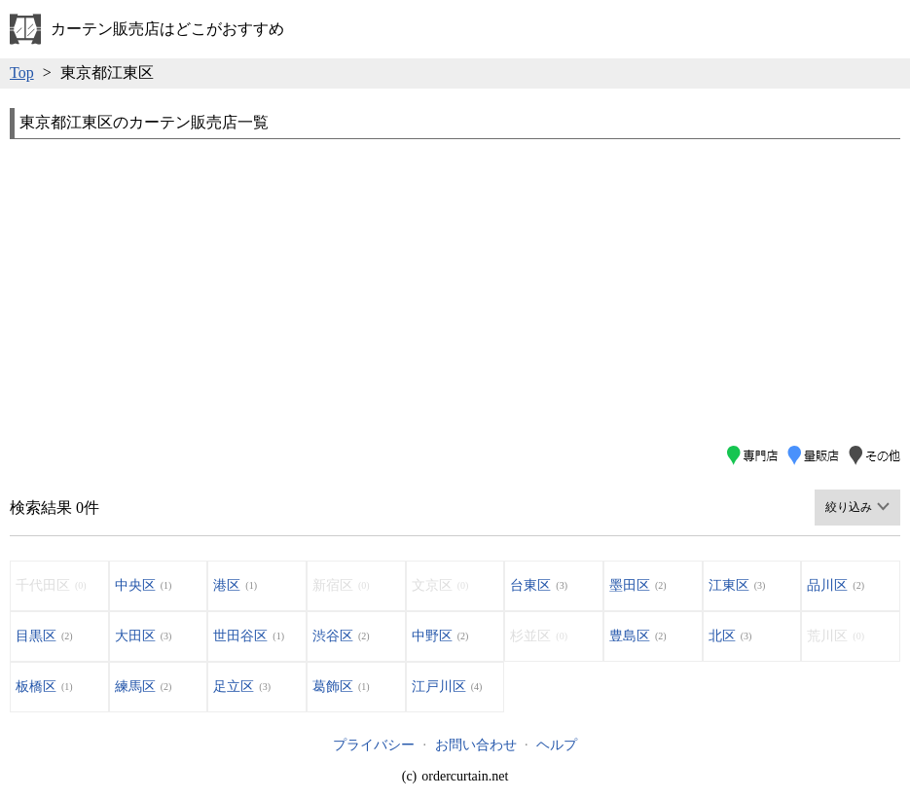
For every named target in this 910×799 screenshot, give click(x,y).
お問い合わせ (476, 745)
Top (22, 72)
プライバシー (374, 745)
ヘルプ (556, 745)
